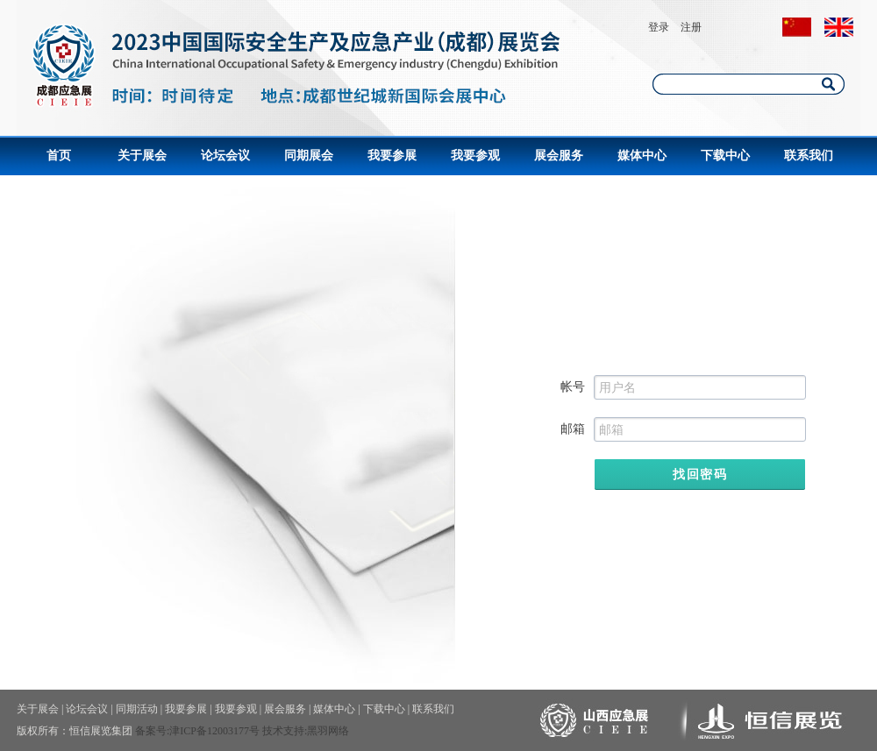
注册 (691, 27)
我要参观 (475, 155)
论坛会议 (225, 155)
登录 (658, 27)
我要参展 (392, 155)
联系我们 (808, 155)
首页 (58, 155)
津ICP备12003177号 (214, 731)
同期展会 (308, 155)
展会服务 (558, 155)
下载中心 (725, 155)
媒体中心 (642, 155)
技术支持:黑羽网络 (305, 731)
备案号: (152, 731)
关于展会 (142, 155)
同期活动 (137, 709)
